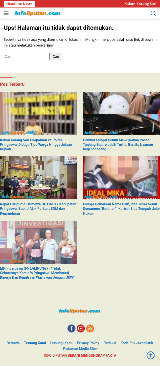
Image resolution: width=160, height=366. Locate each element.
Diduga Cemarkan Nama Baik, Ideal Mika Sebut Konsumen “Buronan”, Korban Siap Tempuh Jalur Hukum (121, 208)
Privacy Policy (88, 343)
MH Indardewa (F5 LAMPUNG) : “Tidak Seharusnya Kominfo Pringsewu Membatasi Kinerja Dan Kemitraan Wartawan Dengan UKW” (37, 272)
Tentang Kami (35, 343)
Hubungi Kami (61, 343)
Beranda (13, 343)
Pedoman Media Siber (80, 349)
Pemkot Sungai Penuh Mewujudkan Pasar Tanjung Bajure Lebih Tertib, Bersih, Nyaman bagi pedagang (118, 144)
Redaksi (110, 343)
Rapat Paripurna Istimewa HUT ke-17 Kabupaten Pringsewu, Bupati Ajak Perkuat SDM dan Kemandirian (38, 208)
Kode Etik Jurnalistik (137, 343)
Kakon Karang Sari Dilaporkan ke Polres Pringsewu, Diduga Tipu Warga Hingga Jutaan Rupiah (36, 144)
